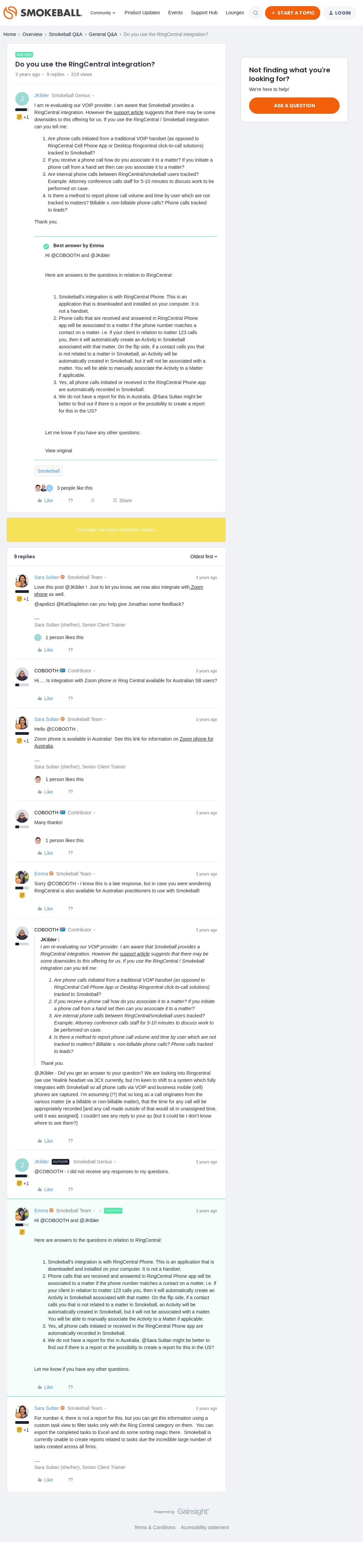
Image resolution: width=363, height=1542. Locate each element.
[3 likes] (63, 488)
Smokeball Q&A (66, 34)
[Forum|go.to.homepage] (42, 13)
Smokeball (48, 471)
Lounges (235, 12)
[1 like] (59, 637)
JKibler (41, 95)
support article (128, 112)
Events (175, 12)
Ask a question (294, 105)
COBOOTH (46, 670)
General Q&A (103, 34)
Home (9, 34)
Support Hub (204, 12)
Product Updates (142, 12)
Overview (32, 34)
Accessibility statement (205, 1527)
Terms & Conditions (154, 1527)
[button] (292, 13)
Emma (41, 873)
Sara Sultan (46, 577)
